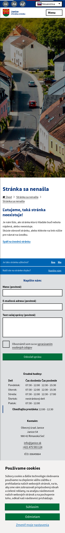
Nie (60, 262)
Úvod (7, 197)
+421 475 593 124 (32, 447)
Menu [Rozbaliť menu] (54, 12)
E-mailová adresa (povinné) (19, 301)
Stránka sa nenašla (27, 197)
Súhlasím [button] (32, 507)
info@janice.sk (32, 443)
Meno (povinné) (12, 286)
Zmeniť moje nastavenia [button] (32, 525)
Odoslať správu (32, 356)
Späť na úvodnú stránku (17, 241)
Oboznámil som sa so (32, 345)
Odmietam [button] (32, 517)
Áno (53, 262)
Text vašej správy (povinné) (19, 315)
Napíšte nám (54, 270)
